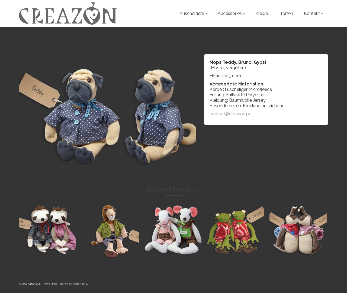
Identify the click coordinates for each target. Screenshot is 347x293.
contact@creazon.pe (230, 113)
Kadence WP (81, 283)
